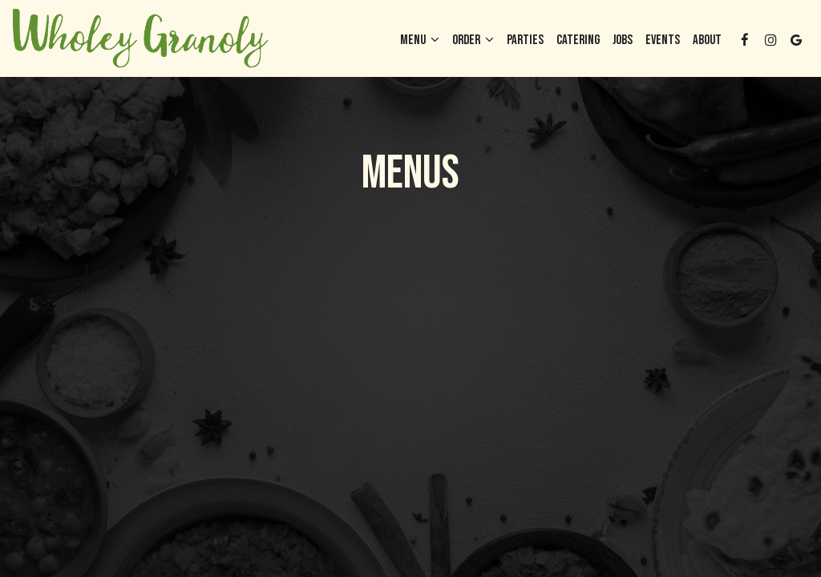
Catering (578, 40)
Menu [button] (419, 40)
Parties (525, 40)
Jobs (623, 40)
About (707, 40)
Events (662, 40)
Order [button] (473, 40)
